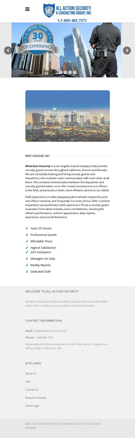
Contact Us (31, 389)
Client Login (32, 406)
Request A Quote (35, 397)
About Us (30, 373)
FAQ (27, 381)
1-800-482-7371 (73, 20)
